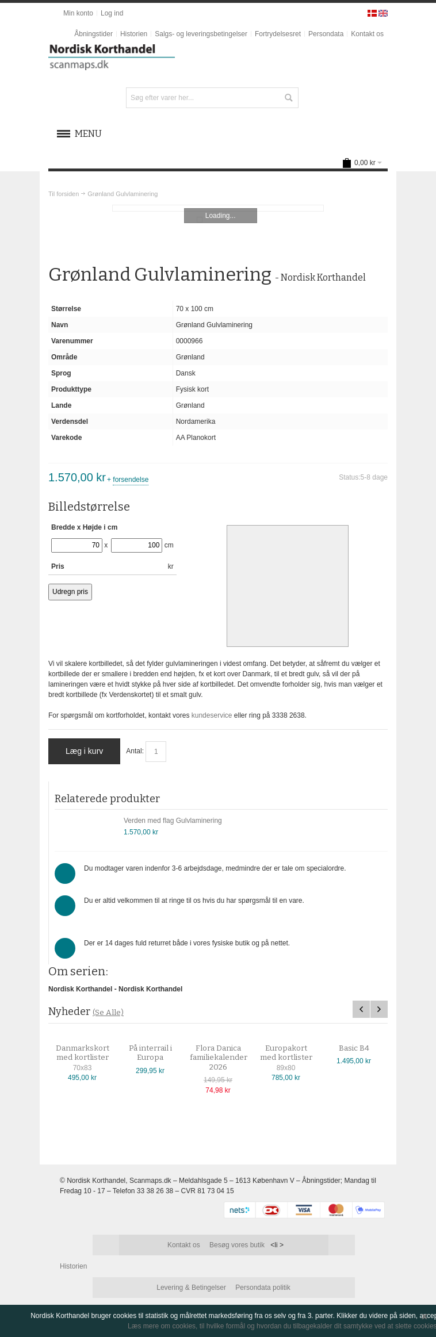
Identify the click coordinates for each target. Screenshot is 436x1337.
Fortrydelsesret (278, 34)
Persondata (325, 34)
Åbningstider (93, 34)
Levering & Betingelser (191, 1288)
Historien (133, 34)
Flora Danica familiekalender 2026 (226, 1058)
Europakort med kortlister (294, 1053)
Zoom (218, 208)
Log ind (112, 13)
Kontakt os (367, 34)
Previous (361, 1009)
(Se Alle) (108, 1012)
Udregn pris (70, 592)
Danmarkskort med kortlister (90, 1053)
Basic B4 (362, 1048)
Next (379, 1009)
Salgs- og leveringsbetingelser (201, 34)
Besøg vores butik (237, 1245)
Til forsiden (63, 193)
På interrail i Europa (158, 1053)
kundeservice (212, 715)
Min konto (78, 13)
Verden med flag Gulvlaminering (173, 821)
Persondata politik (262, 1288)
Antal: (135, 751)
